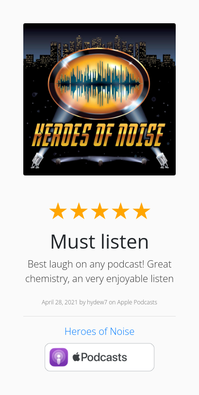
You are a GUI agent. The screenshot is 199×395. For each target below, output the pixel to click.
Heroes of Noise (99, 331)
